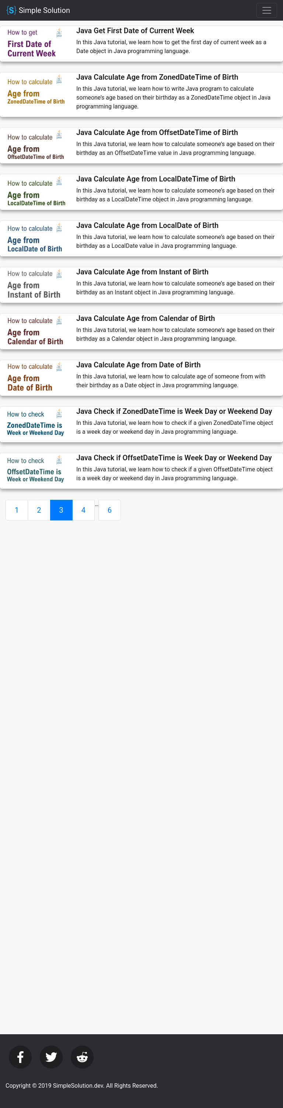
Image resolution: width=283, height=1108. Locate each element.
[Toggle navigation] (266, 10)
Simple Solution (38, 10)
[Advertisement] (141, 578)
